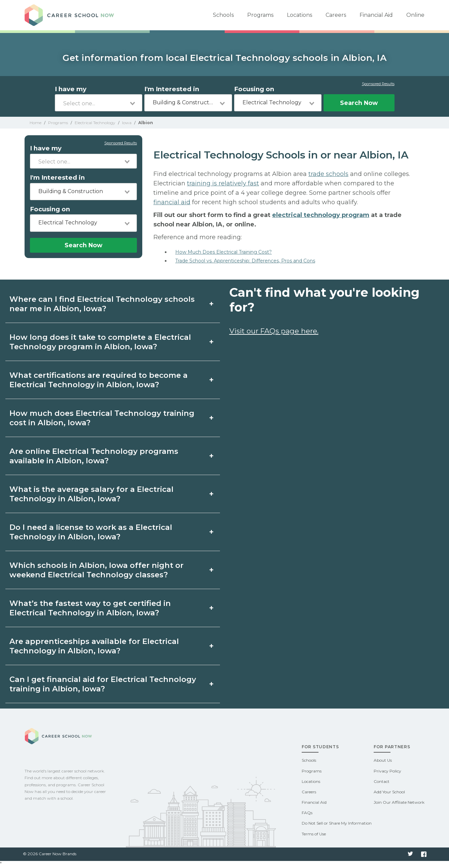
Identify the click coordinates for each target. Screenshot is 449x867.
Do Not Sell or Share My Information (337, 823)
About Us (383, 760)
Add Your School (389, 791)
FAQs (307, 812)
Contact (381, 781)
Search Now (359, 102)
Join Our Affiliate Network (399, 802)
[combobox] (98, 103)
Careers (336, 15)
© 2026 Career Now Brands (49, 853)
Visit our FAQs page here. (274, 331)
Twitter (410, 854)
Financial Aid (376, 15)
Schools (223, 15)
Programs (260, 15)
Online (415, 15)
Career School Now (72, 15)
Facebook (423, 854)
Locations (299, 15)
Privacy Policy (387, 770)
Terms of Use (314, 833)
